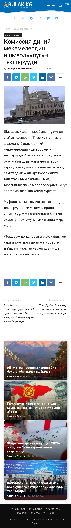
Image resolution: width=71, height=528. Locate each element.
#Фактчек (22, 513)
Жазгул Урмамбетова (19, 68)
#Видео (35, 513)
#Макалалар (53, 509)
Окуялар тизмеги (23, 29)
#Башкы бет (18, 509)
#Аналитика (35, 509)
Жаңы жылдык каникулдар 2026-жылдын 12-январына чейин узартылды (33, 447)
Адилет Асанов (16, 376)
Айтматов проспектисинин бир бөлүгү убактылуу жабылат (31, 369)
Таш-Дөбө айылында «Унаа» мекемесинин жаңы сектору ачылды (52, 309)
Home (7, 29)
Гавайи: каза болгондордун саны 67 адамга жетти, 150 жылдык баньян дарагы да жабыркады (19, 313)
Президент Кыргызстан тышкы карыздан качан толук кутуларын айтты (33, 407)
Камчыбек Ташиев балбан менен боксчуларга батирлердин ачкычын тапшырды (35, 487)
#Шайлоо (49, 513)
